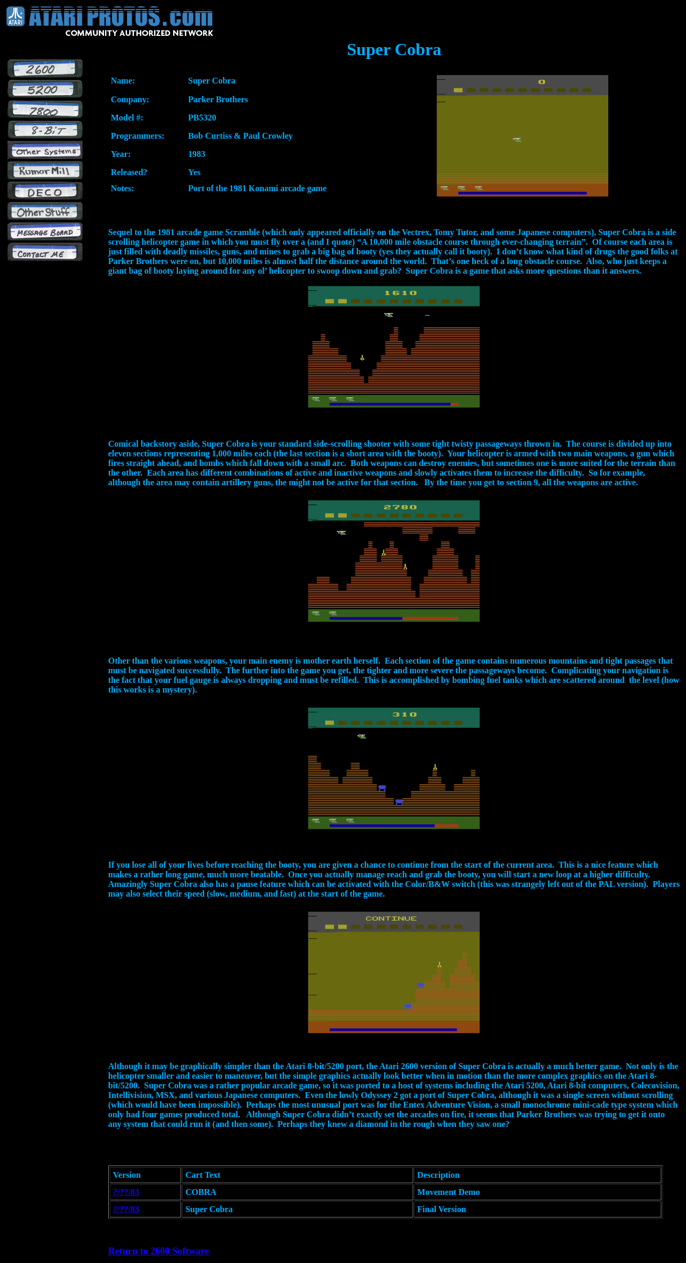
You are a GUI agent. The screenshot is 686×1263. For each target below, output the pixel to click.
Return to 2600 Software (158, 1251)
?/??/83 (126, 1192)
